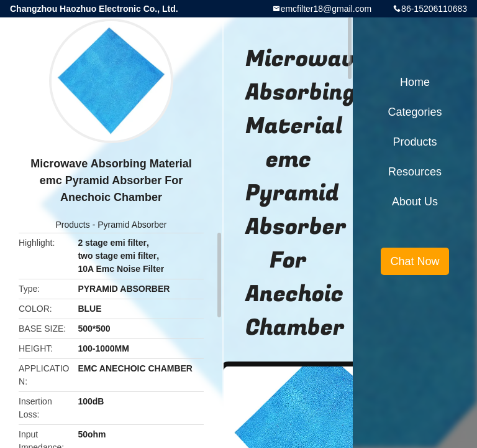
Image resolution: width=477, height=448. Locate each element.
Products (73, 225)
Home (415, 82)
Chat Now (414, 261)
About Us (415, 201)
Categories (415, 112)
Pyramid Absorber (132, 225)
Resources (415, 172)
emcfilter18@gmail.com (326, 9)
